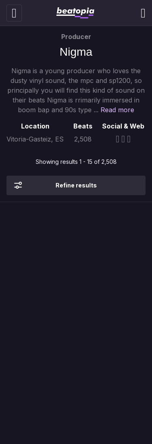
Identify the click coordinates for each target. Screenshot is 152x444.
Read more (117, 110)
